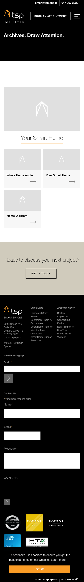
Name (8, 404)
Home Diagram (17, 215)
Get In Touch (41, 273)
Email (8, 362)
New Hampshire (65, 326)
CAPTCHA (11, 477)
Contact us (36, 333)
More (33, 181)
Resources (36, 340)
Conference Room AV (41, 319)
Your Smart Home (42, 138)
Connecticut (63, 319)
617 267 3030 (69, 2)
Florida (60, 323)
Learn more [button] (58, 559)
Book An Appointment (50, 16)
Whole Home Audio (20, 175)
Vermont (61, 337)
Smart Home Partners (41, 326)
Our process (37, 323)
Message (10, 448)
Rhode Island (64, 333)
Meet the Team (38, 330)
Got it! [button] (40, 569)
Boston (61, 313)
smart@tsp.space (46, 2)
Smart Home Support (41, 337)
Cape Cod (62, 316)
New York (62, 330)
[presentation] (33, 489)
